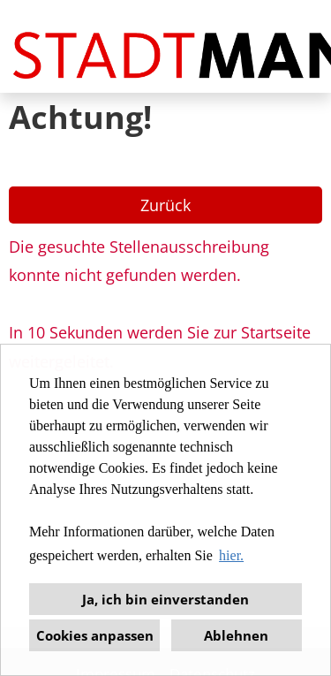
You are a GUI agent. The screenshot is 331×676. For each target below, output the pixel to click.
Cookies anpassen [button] (95, 635)
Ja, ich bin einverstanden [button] (165, 599)
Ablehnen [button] (236, 635)
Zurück (165, 205)
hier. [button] (231, 555)
